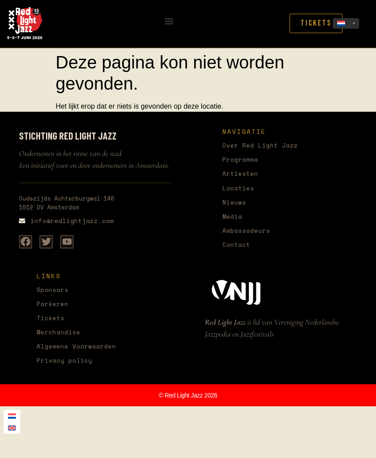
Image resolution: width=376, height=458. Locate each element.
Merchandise (61, 338)
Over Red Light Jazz (264, 145)
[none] (346, 23)
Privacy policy (67, 367)
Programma (242, 160)
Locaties (240, 189)
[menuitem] (346, 23)
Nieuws (235, 204)
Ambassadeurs (248, 233)
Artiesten (242, 175)
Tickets (52, 323)
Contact (237, 249)
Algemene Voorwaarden (81, 353)
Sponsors (54, 294)
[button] (169, 21)
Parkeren (54, 309)
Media (233, 219)
